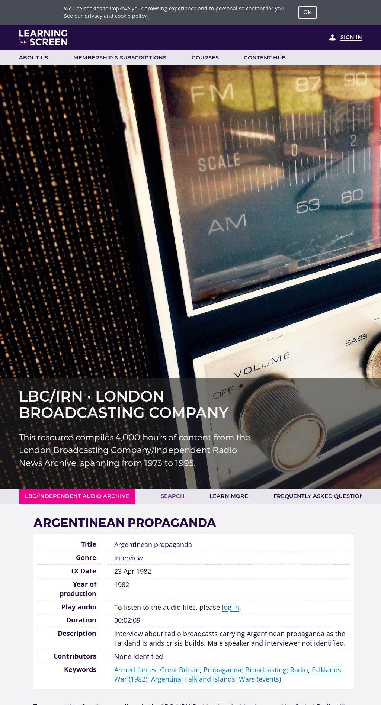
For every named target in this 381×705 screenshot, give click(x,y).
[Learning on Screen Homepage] (43, 37)
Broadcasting (265, 669)
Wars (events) (260, 679)
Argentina (166, 679)
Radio (299, 669)
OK (307, 12)
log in (230, 607)
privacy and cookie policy (115, 15)
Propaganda (222, 669)
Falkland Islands (210, 679)
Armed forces (135, 669)
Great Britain (180, 669)
